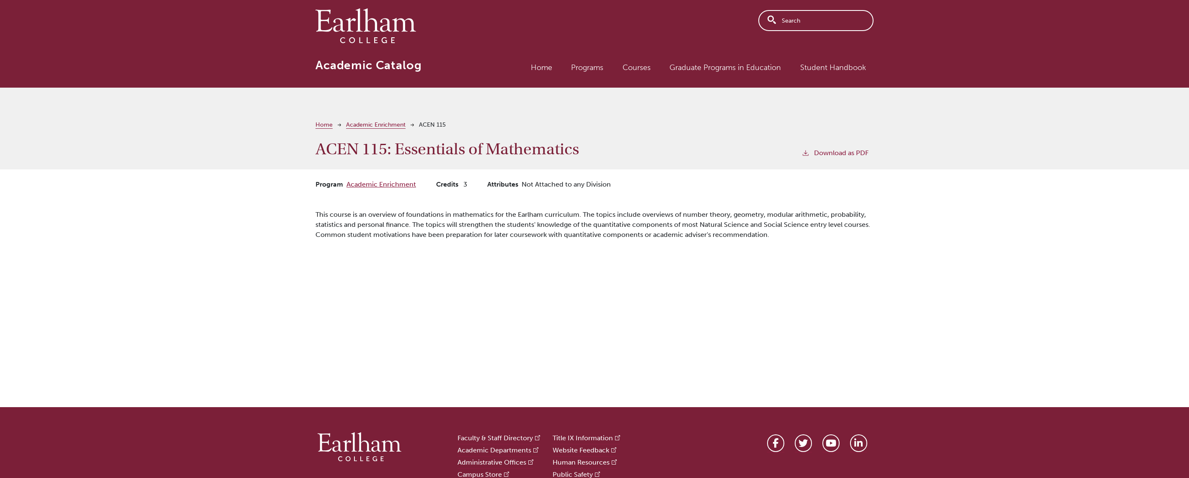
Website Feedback (581, 450)
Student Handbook (833, 67)
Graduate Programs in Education (725, 67)
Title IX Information (583, 438)
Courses (637, 67)
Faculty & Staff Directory (495, 438)
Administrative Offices (492, 462)
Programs (587, 67)
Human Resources (581, 462)
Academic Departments (494, 450)
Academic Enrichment (376, 124)
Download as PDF (834, 152)
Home (541, 67)
